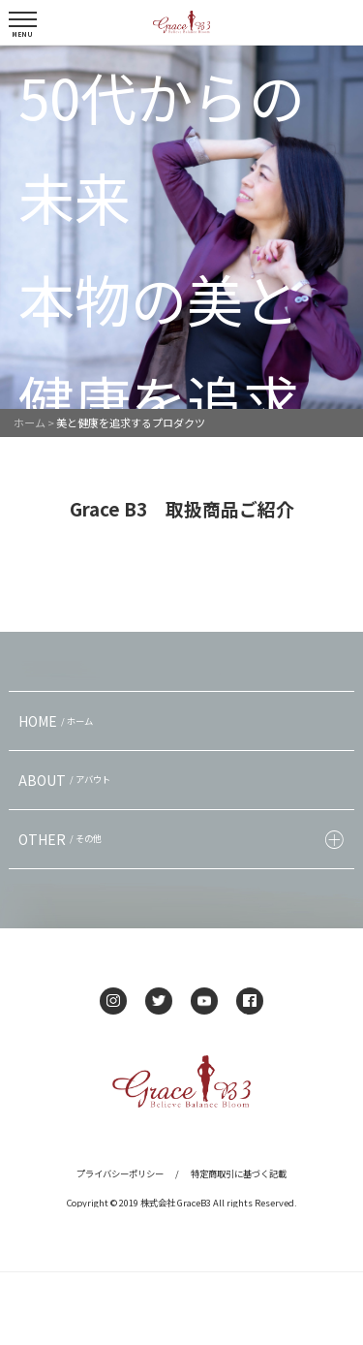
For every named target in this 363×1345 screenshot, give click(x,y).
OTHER (62, 839)
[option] (181, 227)
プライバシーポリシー (120, 1173)
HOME (58, 721)
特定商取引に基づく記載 (239, 1173)
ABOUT (66, 780)
